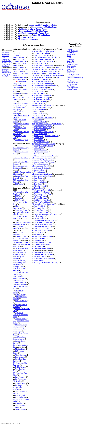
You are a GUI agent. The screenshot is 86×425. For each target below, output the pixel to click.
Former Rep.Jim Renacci (43, 160)
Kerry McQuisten (5, 58)
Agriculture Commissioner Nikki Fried (20, 315)
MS (14, 180)
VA (14, 97)
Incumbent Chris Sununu (44, 118)
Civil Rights (70, 52)
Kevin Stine (5, 71)
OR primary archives (26, 37)
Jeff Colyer (19, 403)
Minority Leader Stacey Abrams (20, 326)
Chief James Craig (40, 87)
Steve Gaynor (20, 260)
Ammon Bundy (20, 383)
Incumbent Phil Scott (42, 248)
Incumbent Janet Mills (44, 81)
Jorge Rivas (19, 266)
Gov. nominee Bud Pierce (43, 176)
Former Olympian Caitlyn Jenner (20, 70)
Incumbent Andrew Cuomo (45, 144)
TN (33, 230)
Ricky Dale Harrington (18, 233)
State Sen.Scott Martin (42, 202)
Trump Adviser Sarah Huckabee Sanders (21, 223)
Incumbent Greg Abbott (43, 236)
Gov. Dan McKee (40, 206)
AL (14, 202)
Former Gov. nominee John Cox (20, 60)
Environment (71, 62)
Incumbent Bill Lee (42, 230)
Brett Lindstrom (39, 114)
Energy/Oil (70, 61)
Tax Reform (70, 86)
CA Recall (16, 53)
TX (33, 236)
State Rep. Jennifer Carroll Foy (21, 125)
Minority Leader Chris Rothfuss (45, 262)
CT (14, 297)
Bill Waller (19, 184)
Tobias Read (38, 188)
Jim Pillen (37, 112)
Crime (69, 56)
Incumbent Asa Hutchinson (20, 217)
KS (14, 399)
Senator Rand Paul (21, 158)
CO (14, 287)
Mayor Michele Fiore (41, 142)
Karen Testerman (40, 122)
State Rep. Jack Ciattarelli (19, 86)
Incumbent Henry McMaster (45, 220)
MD (33, 65)
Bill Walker (19, 196)
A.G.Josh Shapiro (40, 196)
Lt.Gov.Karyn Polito (41, 53)
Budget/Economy (72, 51)
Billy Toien (19, 200)
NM (33, 124)
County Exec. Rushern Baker (52, 75)
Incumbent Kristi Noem (43, 226)
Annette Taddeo (20, 319)
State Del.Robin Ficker (42, 67)
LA (14, 166)
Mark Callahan (6, 72)
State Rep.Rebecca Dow (42, 128)
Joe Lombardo (39, 140)
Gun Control (71, 71)
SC (33, 220)
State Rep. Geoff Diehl (42, 55)
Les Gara (18, 198)
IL (14, 387)
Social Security (72, 84)
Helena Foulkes (39, 218)
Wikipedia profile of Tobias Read (32, 29)
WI (33, 252)
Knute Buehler (6, 61)
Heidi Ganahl (20, 295)
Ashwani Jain (39, 73)
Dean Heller (38, 138)
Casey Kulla (5, 54)
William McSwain (40, 198)
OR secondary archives (27, 39)
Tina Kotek (5, 66)
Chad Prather (38, 240)
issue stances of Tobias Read (44, 27)
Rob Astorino (39, 148)
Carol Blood (38, 116)
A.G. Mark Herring (18, 113)
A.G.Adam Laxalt (40, 134)
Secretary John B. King (50, 71)
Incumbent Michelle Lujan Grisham (48, 124)
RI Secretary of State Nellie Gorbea (46, 214)
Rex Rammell (39, 260)
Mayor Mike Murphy (41, 97)
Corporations (71, 54)
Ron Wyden (5, 76)
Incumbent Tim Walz (43, 95)
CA (14, 272)
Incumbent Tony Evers (43, 252)
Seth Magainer (39, 216)
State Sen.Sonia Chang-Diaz (44, 61)
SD (33, 226)
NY (33, 144)
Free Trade (70, 67)
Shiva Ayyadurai (40, 63)
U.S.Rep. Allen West (41, 244)
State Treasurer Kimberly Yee (19, 253)
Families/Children (72, 64)
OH (33, 158)
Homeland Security (73, 74)
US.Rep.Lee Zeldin (41, 152)
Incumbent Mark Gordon (45, 258)
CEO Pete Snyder (21, 140)
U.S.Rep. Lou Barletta (42, 192)
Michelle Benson (40, 101)
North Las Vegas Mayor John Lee (46, 136)
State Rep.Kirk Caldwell (19, 360)
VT (33, 248)
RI (33, 204)
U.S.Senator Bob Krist (42, 108)
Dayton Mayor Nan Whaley (44, 162)
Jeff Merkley (6, 69)
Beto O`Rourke (39, 238)
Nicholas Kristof (7, 62)
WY (33, 258)
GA (14, 321)
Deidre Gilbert (39, 246)
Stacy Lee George (21, 210)
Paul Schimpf (20, 395)
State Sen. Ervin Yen (41, 168)
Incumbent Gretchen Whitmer (46, 85)
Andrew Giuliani (40, 150)
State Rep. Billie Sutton (42, 228)
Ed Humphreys (20, 385)
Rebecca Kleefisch (40, 256)
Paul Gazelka (38, 103)
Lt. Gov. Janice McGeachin (19, 380)
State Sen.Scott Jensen (42, 99)
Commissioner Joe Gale (42, 194)
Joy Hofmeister (39, 172)
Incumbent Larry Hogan (44, 65)
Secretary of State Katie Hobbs (20, 249)
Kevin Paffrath (20, 77)
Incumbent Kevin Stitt (43, 166)
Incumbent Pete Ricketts (44, 106)
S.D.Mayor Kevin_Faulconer (19, 56)
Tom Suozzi (38, 154)
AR (14, 216)
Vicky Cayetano (21, 355)
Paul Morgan (19, 357)
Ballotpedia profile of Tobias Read (33, 31)
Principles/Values (72, 82)
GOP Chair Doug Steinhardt (20, 94)
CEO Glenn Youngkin (19, 109)
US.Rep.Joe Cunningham (43, 222)
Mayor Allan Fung (40, 210)
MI (33, 85)
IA (14, 363)
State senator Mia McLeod (43, 224)
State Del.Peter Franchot (45, 68)
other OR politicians (41, 35)
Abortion (69, 49)
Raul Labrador (20, 377)
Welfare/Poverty (72, 89)
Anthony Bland (20, 236)
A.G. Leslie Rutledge (18, 227)
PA (33, 190)
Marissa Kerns (20, 349)
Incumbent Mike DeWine (44, 158)
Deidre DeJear (20, 367)
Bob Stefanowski (21, 301)
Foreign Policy (71, 66)
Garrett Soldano (39, 91)
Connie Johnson (39, 170)
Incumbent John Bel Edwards (20, 167)
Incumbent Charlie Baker (45, 51)
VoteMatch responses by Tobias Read (33, 33)
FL (14, 305)
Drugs (69, 57)
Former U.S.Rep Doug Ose (20, 64)
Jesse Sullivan (20, 397)
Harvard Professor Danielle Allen (46, 57)
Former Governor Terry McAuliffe (20, 105)
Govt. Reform (71, 69)
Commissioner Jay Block (43, 126)
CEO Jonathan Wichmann (43, 254)
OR (33, 174)
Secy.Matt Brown (40, 208)
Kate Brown (5, 56)
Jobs (68, 79)
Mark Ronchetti (39, 130)
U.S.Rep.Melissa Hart (42, 200)
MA (33, 51)
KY (14, 148)
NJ (14, 81)
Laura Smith (19, 67)
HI (14, 345)
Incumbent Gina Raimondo (44, 204)
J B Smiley (38, 234)
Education (70, 59)
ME (33, 81)
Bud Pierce (5, 52)
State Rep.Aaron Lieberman (20, 263)
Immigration (71, 76)
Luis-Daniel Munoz (41, 212)
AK (14, 192)
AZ (14, 238)
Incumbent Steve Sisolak (44, 132)
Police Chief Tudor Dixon (43, 89)
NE (33, 106)
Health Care (71, 72)
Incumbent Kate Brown (43, 174)
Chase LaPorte (20, 409)
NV (33, 132)
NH (33, 118)
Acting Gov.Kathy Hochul (43, 146)
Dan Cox (45, 79)
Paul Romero (6, 64)
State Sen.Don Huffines (42, 242)
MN (33, 95)
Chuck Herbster (39, 110)
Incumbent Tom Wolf (42, 190)
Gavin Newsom (21, 79)
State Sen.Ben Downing (42, 59)
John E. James (39, 93)
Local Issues (71, 81)
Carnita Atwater (39, 232)
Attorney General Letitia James (45, 156)
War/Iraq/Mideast (72, 88)
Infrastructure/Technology (75, 77)
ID (14, 373)
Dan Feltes (38, 120)
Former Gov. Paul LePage (43, 83)
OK (33, 166)
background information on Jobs (42, 25)
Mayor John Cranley (41, 164)
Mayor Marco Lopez (20, 242)
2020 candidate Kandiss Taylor (19, 338)
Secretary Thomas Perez (42, 77)
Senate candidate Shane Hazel (20, 330)
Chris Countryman (17, 207)
